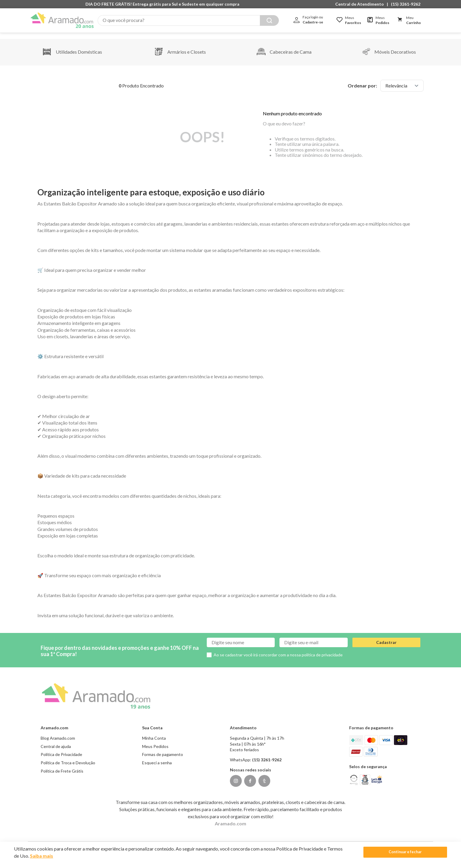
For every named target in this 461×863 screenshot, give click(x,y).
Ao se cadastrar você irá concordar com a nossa (278, 648)
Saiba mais (41, 856)
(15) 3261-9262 (405, 4)
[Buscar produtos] (269, 20)
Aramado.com (230, 817)
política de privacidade (322, 648)
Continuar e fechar (406, 852)
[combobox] (188, 20)
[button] (361, 4)
